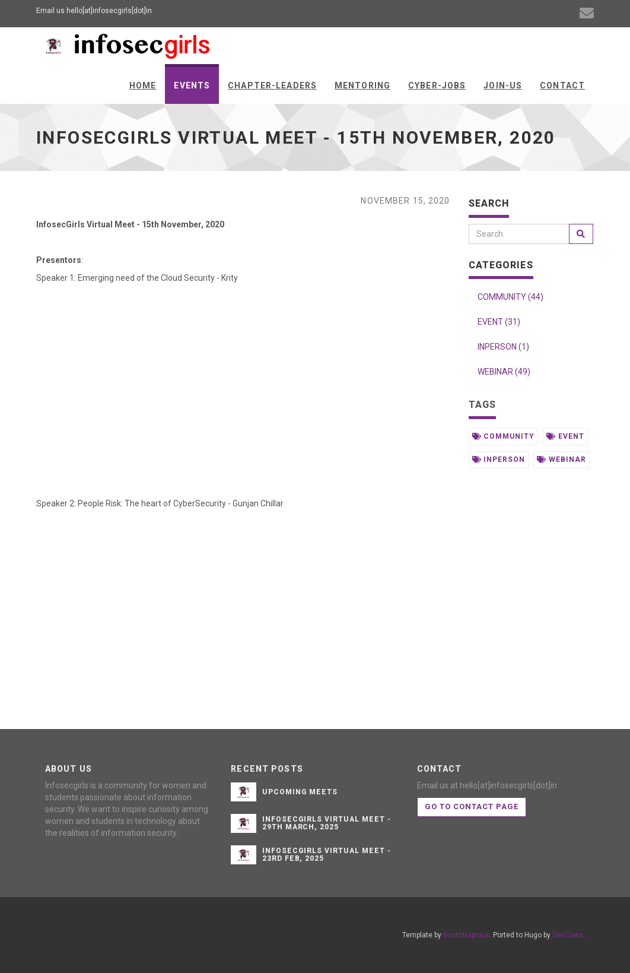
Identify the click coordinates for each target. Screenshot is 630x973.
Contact (562, 85)
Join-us (502, 85)
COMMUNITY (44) (510, 297)
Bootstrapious (466, 935)
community (503, 436)
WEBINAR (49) (504, 371)
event (565, 436)
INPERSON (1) (503, 346)
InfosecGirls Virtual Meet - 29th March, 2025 (326, 823)
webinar (561, 459)
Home (142, 85)
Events (192, 85)
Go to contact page (472, 806)
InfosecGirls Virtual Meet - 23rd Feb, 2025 (326, 855)
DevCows (567, 935)
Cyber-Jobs (437, 85)
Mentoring (362, 85)
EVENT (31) (499, 322)
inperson (499, 459)
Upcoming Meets (300, 792)
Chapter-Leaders (272, 85)
